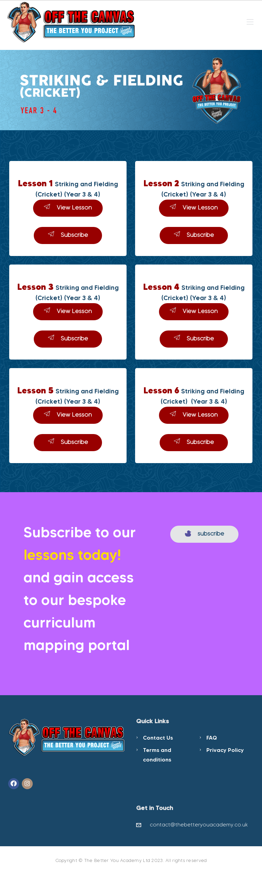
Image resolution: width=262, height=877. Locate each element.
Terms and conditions (157, 754)
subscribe (204, 533)
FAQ (211, 737)
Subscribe (68, 235)
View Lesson (68, 207)
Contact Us (158, 737)
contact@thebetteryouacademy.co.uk (199, 824)
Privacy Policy (225, 749)
